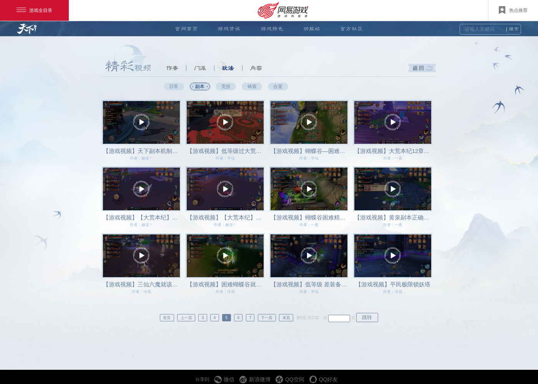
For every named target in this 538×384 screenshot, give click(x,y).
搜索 (514, 29)
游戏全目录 (34, 10)
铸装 (252, 86)
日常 (173, 86)
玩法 (228, 68)
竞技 (226, 86)
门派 (200, 68)
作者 (172, 68)
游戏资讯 (229, 29)
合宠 (277, 86)
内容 (256, 68)
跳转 (367, 317)
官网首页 (186, 29)
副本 (199, 86)
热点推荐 (513, 10)
